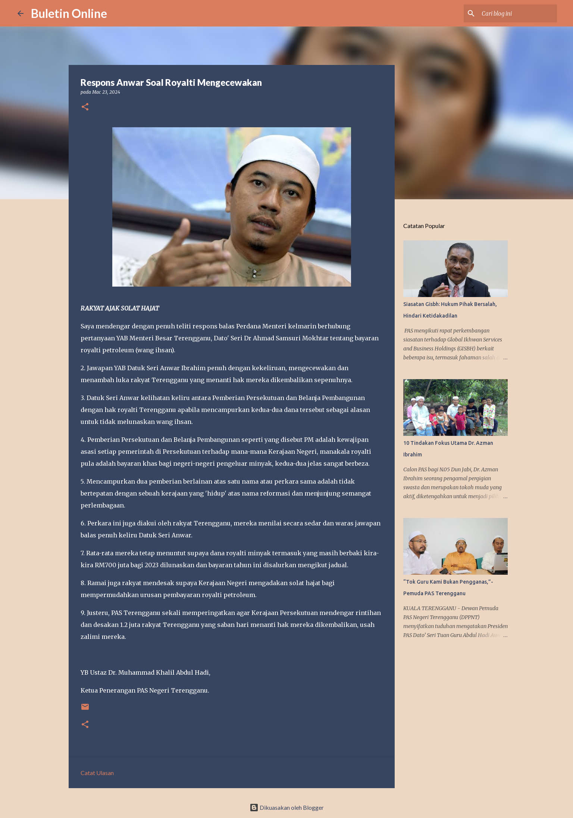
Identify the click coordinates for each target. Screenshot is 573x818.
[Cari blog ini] (518, 13)
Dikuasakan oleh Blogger (287, 807)
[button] (85, 107)
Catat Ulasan (97, 772)
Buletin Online (69, 13)
